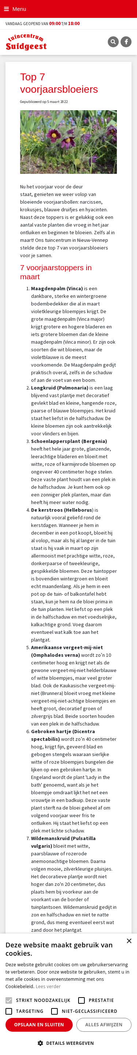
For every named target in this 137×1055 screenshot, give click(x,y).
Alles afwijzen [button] (104, 1025)
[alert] (68, 994)
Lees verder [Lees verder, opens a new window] (48, 986)
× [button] (129, 941)
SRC (113, 41)
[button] (68, 1043)
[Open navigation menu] (16, 9)
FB (126, 41)
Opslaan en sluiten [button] (39, 1025)
